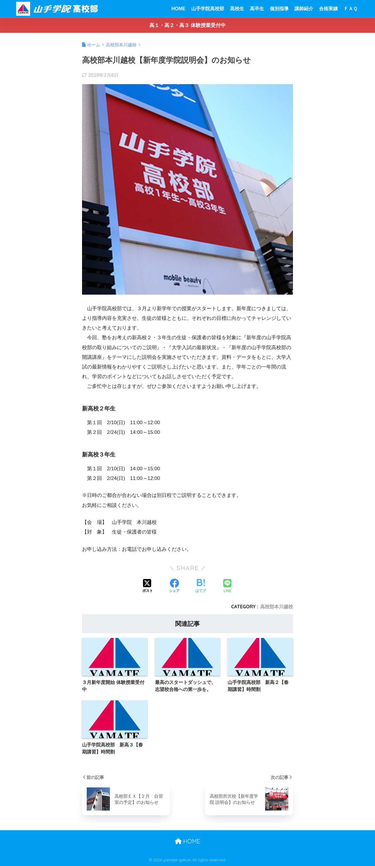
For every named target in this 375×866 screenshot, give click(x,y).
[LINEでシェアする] (227, 586)
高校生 (237, 8)
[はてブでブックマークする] (200, 586)
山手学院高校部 (207, 8)
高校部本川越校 (276, 606)
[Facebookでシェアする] (174, 586)
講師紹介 (303, 8)
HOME (178, 8)
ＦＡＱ (350, 8)
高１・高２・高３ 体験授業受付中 (187, 25)
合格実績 (328, 8)
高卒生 (257, 8)
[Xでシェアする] (147, 586)
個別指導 (279, 8)
